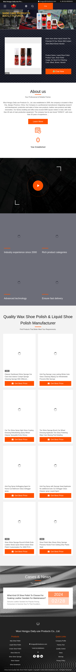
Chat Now (58, 71)
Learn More (38, 121)
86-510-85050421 (66, 1)
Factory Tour (61, 645)
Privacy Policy (61, 660)
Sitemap (60, 656)
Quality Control (60, 649)
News (61, 652)
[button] (9, 17)
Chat (45, 6)
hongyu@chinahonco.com (47, 1)
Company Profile (61, 641)
